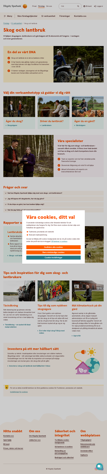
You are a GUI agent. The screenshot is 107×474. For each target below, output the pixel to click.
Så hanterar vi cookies (59, 241)
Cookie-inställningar (53, 257)
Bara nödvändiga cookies (53, 252)
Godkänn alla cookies (53, 247)
